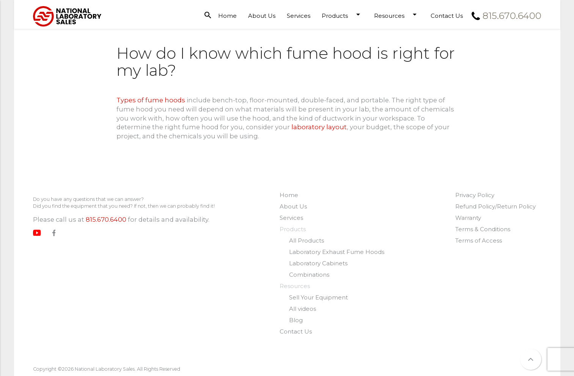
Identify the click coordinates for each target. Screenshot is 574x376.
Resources (396, 14)
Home (227, 15)
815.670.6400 (106, 219)
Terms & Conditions (482, 229)
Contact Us (447, 15)
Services (298, 15)
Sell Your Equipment (318, 297)
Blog (296, 320)
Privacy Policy (474, 195)
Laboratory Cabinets (318, 263)
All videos (302, 308)
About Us (261, 15)
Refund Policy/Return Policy (495, 206)
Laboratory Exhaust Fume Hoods (336, 251)
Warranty (468, 217)
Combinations (309, 274)
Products (342, 14)
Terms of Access (478, 240)
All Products (306, 240)
